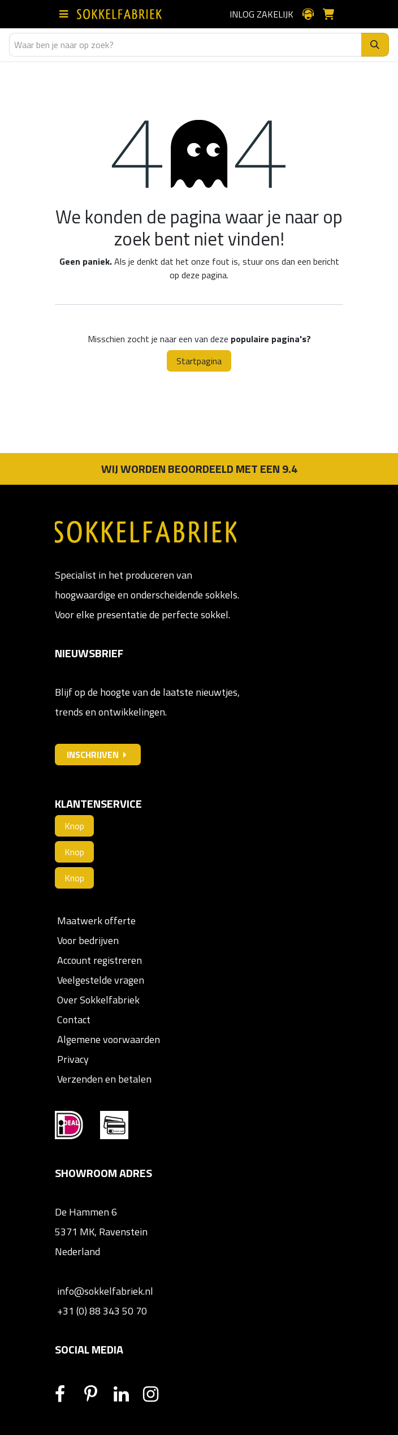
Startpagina (199, 361)
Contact (72, 1019)
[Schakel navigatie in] (66, 14)
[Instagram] (156, 1394)
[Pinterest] (97, 1394)
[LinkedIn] (127, 1394)
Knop (74, 826)
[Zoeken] (375, 45)
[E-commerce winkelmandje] (333, 14)
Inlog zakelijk (261, 14)
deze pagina (204, 275)
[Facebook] (68, 1394)
